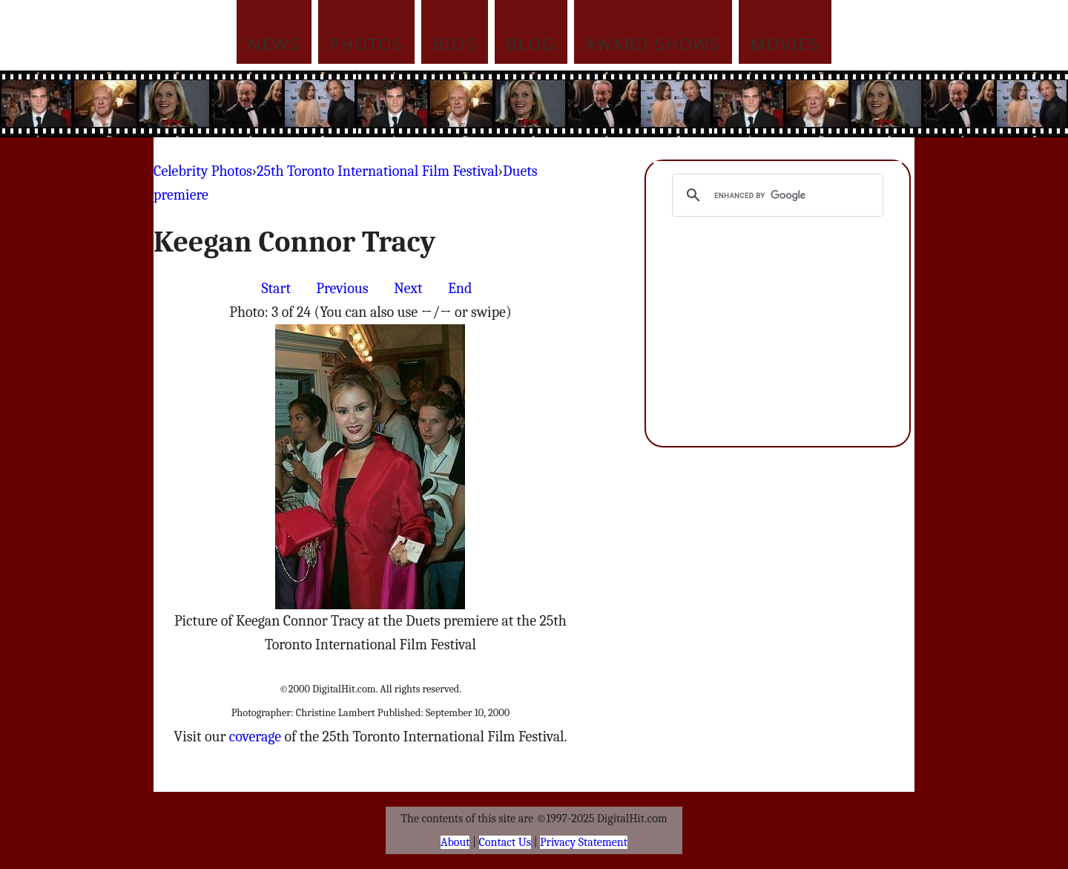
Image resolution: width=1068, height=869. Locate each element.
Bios (455, 44)
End (460, 288)
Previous (342, 288)
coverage (255, 736)
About (455, 842)
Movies (785, 44)
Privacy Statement (583, 842)
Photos (366, 44)
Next (408, 288)
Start (276, 288)
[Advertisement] (634, 103)
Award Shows (652, 44)
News (274, 44)
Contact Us (505, 842)
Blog (531, 44)
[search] (775, 195)
